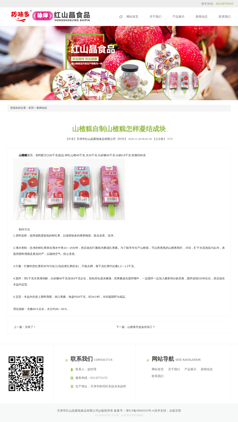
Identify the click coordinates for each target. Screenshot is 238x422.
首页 (31, 107)
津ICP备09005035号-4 (140, 410)
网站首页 (132, 16)
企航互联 (175, 410)
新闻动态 (202, 16)
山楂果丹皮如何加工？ (141, 327)
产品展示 (178, 16)
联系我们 (225, 16)
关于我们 (155, 16)
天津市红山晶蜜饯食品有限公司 (96, 138)
